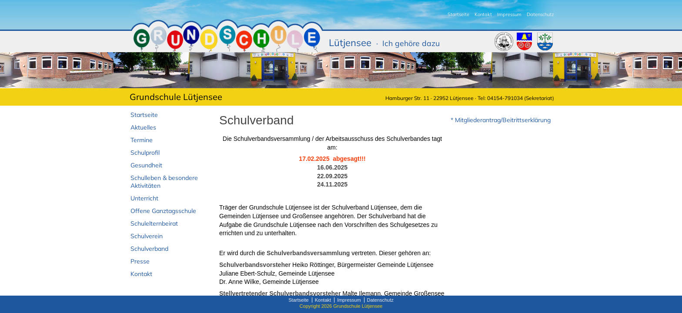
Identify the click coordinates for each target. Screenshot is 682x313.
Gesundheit (146, 165)
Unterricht (144, 198)
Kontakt (483, 14)
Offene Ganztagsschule (163, 211)
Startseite (458, 14)
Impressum (509, 14)
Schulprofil (145, 152)
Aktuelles (143, 127)
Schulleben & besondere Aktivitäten (164, 182)
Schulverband (149, 249)
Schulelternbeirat (154, 223)
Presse (140, 261)
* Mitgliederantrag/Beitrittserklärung (501, 120)
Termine (141, 140)
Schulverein (146, 236)
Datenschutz (540, 14)
